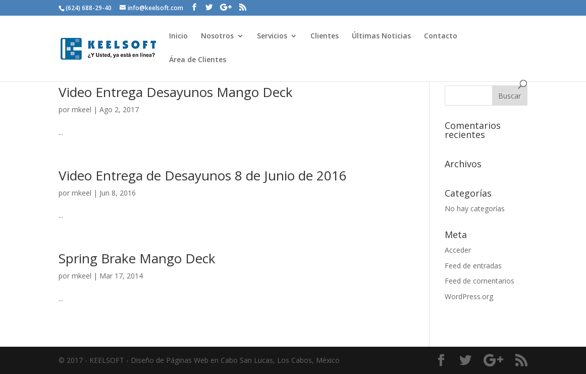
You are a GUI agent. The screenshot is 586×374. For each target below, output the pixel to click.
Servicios (272, 36)
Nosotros (217, 36)
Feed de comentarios (479, 281)
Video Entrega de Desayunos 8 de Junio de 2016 (203, 175)
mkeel (81, 109)
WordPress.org (469, 296)
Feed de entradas (473, 265)
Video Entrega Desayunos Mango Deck (176, 92)
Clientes (324, 36)
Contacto (440, 36)
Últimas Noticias (381, 36)
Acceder (458, 250)
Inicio (178, 36)
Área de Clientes (197, 60)
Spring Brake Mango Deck (137, 258)
